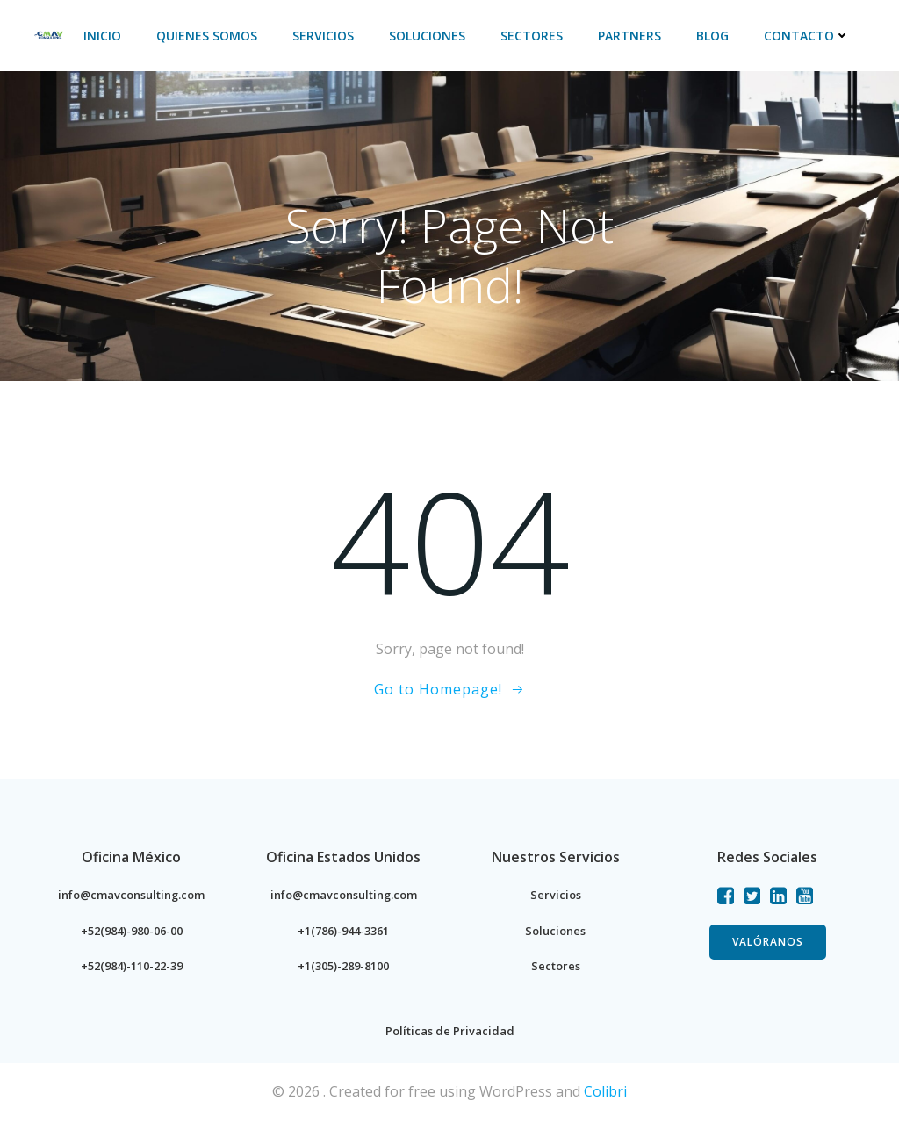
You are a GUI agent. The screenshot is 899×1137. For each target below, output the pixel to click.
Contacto (810, 35)
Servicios (326, 35)
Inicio (106, 35)
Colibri (605, 1108)
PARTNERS (633, 35)
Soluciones (430, 35)
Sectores (535, 35)
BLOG (716, 35)
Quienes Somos (210, 35)
